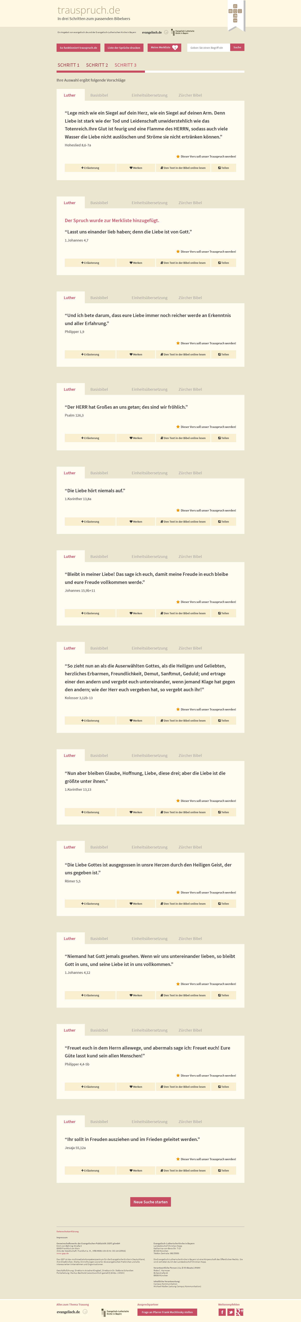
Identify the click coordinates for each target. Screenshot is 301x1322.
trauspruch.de (89, 10)
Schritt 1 (68, 65)
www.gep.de (63, 1253)
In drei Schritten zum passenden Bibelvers (94, 18)
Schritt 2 (97, 65)
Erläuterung (90, 168)
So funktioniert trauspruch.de (78, 48)
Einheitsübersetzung (149, 95)
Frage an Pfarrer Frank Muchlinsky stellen (167, 1312)
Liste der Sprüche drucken (124, 48)
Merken (136, 168)
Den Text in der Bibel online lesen (183, 168)
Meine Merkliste (164, 48)
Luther (69, 95)
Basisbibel (99, 95)
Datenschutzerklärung (68, 1231)
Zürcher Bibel (190, 95)
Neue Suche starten (151, 1201)
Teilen (223, 168)
